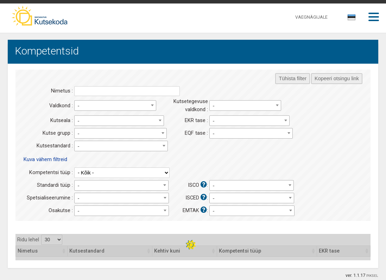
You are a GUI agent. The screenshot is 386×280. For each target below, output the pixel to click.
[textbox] (350, 18)
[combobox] (352, 19)
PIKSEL (372, 276)
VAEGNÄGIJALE (311, 17)
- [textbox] (78, 106)
